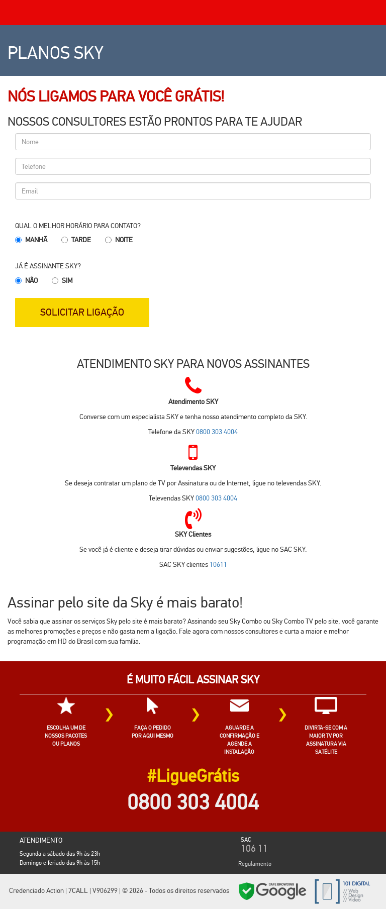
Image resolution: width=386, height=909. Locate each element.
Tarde (81, 240)
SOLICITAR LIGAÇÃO (82, 312)
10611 (218, 564)
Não (31, 280)
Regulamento (254, 863)
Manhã (36, 240)
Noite (124, 240)
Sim (67, 280)
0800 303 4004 (217, 432)
